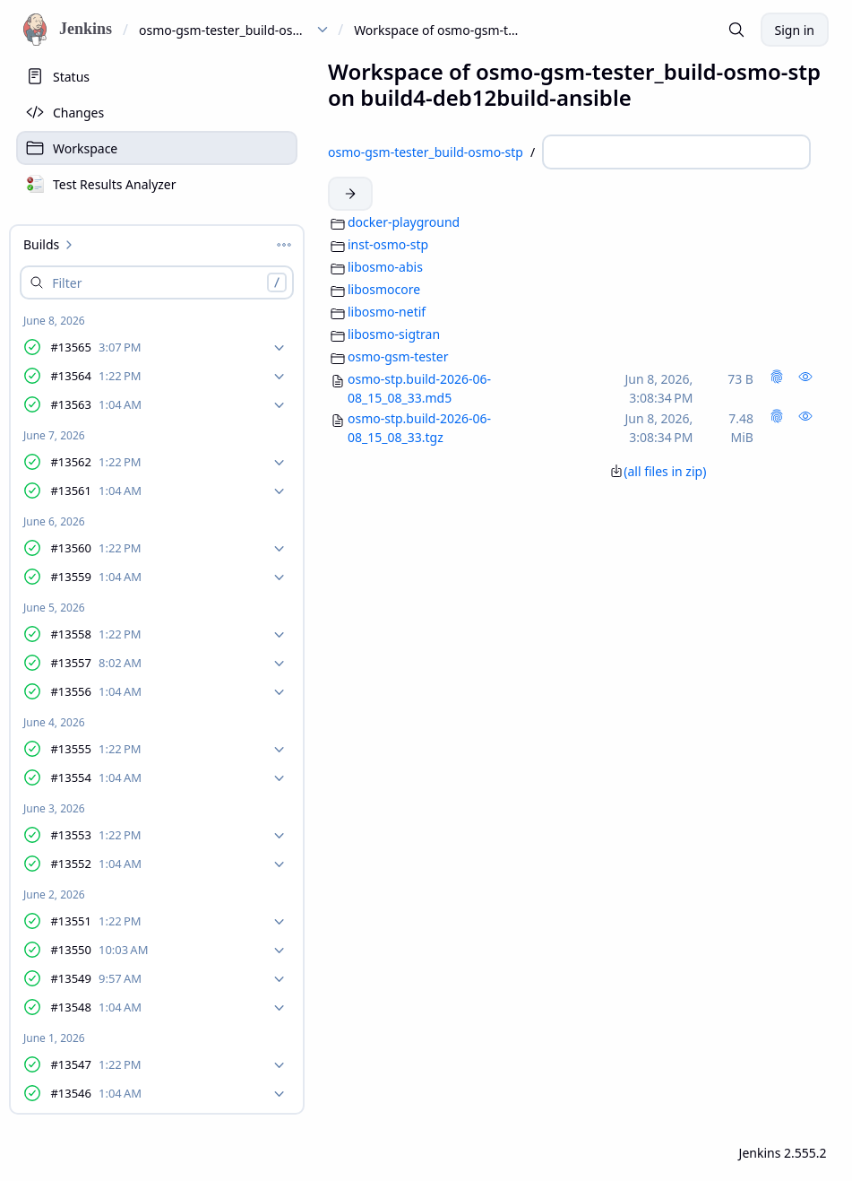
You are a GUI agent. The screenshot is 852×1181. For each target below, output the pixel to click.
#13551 (95, 922)
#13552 (96, 864)
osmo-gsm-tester (398, 356)
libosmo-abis (385, 266)
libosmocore (384, 289)
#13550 (99, 951)
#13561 (96, 491)
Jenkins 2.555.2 (783, 1152)
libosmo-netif (387, 311)
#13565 (95, 348)
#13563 (96, 405)
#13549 (96, 979)
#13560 (95, 549)
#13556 (96, 692)
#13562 (95, 463)
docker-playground (404, 221)
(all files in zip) (657, 471)
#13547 (95, 1065)
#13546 (96, 1094)
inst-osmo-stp (388, 244)
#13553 (95, 836)
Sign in (794, 30)
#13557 (96, 664)
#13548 (96, 1008)
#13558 (95, 635)
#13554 (96, 778)
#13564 (95, 377)
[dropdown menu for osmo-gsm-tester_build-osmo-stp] (322, 29)
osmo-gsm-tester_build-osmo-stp (225, 30)
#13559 (96, 578)
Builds (49, 244)
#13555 (95, 750)
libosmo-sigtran (394, 334)
